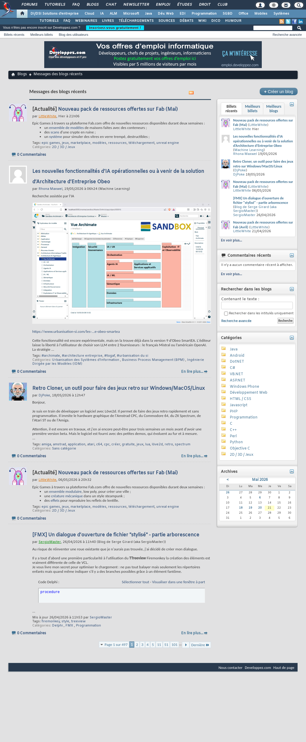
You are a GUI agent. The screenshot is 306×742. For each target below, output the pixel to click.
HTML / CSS (240, 399)
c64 (99, 444)
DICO (215, 21)
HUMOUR (233, 21)
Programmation (204, 14)
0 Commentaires (31, 155)
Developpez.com (258, 667)
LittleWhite (258, 125)
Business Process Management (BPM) (153, 360)
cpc (107, 444)
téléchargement (141, 143)
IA (102, 14)
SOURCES (166, 21)
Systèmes (281, 14)
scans (55, 132)
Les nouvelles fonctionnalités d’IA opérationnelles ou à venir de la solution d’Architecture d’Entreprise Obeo (263, 141)
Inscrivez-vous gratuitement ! (115, 28)
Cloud (89, 14)
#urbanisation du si (132, 356)
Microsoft (131, 14)
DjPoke (240, 170)
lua (147, 444)
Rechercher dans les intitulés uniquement (258, 313)
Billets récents (14, 34)
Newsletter (136, 4)
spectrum (182, 444)
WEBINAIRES (86, 21)
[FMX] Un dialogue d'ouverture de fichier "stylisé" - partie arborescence (115, 535)
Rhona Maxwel (245, 154)
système (55, 136)
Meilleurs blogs (273, 108)
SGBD (227, 14)
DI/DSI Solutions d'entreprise (54, 14)
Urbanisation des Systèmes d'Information (85, 360)
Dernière (200, 645)
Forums (29, 4)
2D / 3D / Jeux (63, 147)
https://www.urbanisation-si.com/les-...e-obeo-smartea (76, 331)
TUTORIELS (49, 21)
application (76, 444)
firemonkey (51, 621)
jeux (65, 143)
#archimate (51, 356)
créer (115, 444)
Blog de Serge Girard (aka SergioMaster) (254, 209)
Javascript (238, 405)
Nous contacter (230, 667)
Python (236, 442)
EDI (183, 14)
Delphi (57, 626)
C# (232, 368)
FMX (69, 626)
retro (169, 444)
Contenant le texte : (257, 303)
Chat (111, 4)
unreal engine (167, 143)
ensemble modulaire (65, 491)
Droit (204, 4)
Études (184, 4)
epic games (51, 143)
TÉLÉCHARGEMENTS (136, 21)
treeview (78, 621)
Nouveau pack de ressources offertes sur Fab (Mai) (118, 109)
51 (166, 644)
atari (90, 444)
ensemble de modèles (66, 127)
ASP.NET (237, 380)
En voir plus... (231, 240)
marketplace (81, 143)
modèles (99, 143)
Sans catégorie (64, 449)
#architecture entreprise (82, 356)
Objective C (240, 448)
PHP (234, 411)
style (65, 621)
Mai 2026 (260, 480)
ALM (113, 14)
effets (55, 500)
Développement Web (248, 392)
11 (159, 644)
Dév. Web (166, 14)
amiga (46, 444)
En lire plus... (192, 372)
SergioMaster (101, 617)
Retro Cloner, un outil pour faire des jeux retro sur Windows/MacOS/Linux (118, 388)
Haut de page (283, 667)
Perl (233, 436)
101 (175, 644)
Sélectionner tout (135, 582)
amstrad (59, 444)
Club (222, 4)
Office (243, 14)
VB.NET (236, 374)
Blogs (92, 4)
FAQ (75, 4)
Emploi (162, 4)
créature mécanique (67, 496)
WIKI (202, 21)
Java (148, 14)
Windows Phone (244, 386)
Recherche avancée (287, 34)
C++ (233, 430)
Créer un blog (278, 91)
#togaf (109, 356)
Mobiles (260, 14)
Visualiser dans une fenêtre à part (178, 582)
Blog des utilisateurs (73, 34)
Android (237, 355)
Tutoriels (54, 4)
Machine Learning (249, 150)
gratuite (128, 444)
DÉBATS (186, 21)
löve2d (157, 444)
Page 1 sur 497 (116, 644)
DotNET (237, 361)
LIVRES (108, 21)
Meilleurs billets (41, 34)
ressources (117, 143)
